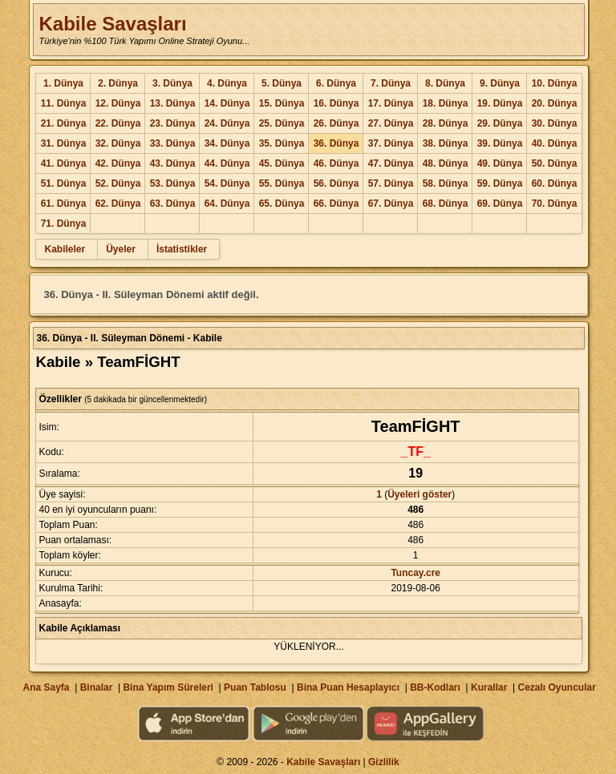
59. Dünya (500, 183)
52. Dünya (118, 183)
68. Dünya (445, 203)
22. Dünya (118, 123)
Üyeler (121, 249)
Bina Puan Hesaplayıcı (348, 687)
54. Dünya (227, 183)
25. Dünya (282, 123)
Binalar (96, 687)
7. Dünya (391, 83)
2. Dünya (118, 83)
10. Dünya (555, 83)
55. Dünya (282, 183)
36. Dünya (336, 143)
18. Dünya (445, 103)
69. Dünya (500, 203)
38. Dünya (445, 143)
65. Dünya (282, 203)
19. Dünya (500, 103)
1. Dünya (63, 83)
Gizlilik (383, 762)
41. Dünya (64, 163)
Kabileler (64, 249)
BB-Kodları (435, 687)
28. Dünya (445, 123)
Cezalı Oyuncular (556, 687)
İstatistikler (181, 249)
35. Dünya (282, 143)
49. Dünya (500, 163)
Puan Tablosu (255, 687)
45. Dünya (282, 163)
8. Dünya (445, 83)
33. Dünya (173, 143)
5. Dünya (281, 83)
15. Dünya (282, 103)
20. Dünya (555, 103)
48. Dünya (445, 163)
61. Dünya (64, 203)
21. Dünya (64, 123)
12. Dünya (118, 103)
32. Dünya (118, 143)
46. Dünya (336, 163)
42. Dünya (118, 163)
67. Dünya (391, 203)
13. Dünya (173, 103)
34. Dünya (227, 143)
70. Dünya (555, 203)
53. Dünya (173, 183)
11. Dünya (64, 103)
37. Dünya (391, 143)
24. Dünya (227, 123)
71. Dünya (64, 223)
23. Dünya (173, 123)
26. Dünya (336, 123)
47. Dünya (391, 163)
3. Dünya (172, 83)
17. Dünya (391, 103)
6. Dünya (336, 83)
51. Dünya (64, 183)
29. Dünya (500, 123)
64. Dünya (227, 203)
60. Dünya (555, 183)
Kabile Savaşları (112, 23)
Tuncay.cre (415, 572)
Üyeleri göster (419, 494)
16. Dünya (336, 103)
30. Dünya (555, 123)
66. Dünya (336, 203)
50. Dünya (555, 163)
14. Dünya (227, 103)
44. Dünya (227, 163)
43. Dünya (173, 163)
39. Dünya (500, 143)
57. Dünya (391, 183)
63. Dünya (173, 203)
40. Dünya (555, 143)
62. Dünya (118, 203)
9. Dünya (500, 83)
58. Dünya (445, 183)
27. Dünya (391, 123)
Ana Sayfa (45, 687)
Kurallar (489, 687)
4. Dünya (227, 83)
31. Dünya (64, 143)
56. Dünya (336, 183)
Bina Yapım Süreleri (168, 687)
